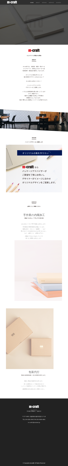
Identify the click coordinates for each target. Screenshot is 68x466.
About (38, 2)
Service (51, 2)
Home (32, 2)
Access (58, 2)
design (44, 2)
